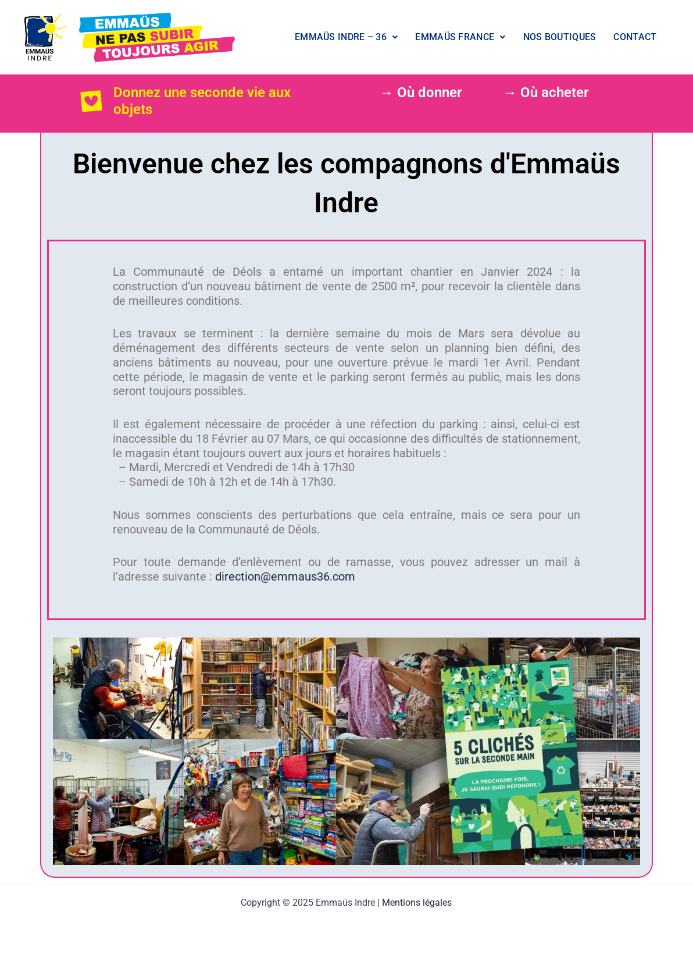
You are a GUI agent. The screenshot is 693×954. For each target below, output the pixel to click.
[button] (346, 37)
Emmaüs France (460, 36)
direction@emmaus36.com (285, 576)
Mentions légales (417, 902)
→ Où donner (421, 92)
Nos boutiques (559, 36)
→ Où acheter (546, 92)
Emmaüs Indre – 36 (346, 36)
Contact (634, 36)
